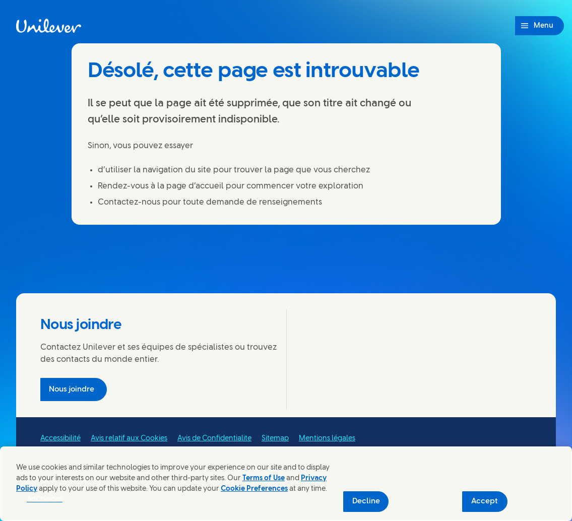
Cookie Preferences (254, 489)
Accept (484, 501)
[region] (286, 483)
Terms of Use (263, 478)
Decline (366, 501)
